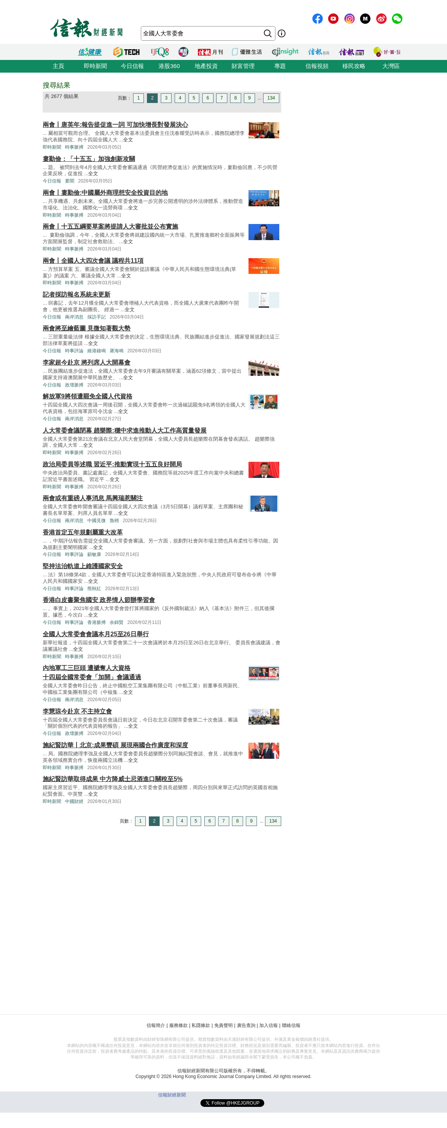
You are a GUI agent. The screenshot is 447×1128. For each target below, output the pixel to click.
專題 (280, 66)
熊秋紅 (94, 588)
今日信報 (132, 66)
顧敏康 (94, 554)
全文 (128, 140)
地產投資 (206, 66)
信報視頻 (317, 66)
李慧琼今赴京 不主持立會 (77, 711)
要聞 (69, 181)
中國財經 (74, 801)
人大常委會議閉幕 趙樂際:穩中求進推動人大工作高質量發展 (125, 430)
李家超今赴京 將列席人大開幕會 (86, 362)
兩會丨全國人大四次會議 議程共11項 (93, 260)
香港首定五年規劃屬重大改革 (83, 532)
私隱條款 (201, 1025)
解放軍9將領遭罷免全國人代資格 (87, 396)
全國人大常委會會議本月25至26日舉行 (96, 634)
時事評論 (74, 350)
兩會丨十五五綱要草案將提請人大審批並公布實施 (110, 226)
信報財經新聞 (172, 1095)
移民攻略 (353, 66)
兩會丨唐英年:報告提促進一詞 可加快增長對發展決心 (115, 124)
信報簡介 (156, 1025)
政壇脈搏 (74, 385)
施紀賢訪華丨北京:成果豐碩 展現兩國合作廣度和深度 (115, 745)
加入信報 (268, 1025)
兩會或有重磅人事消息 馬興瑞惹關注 (93, 498)
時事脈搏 (74, 147)
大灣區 (391, 66)
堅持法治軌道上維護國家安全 (83, 566)
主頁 (58, 66)
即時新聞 (95, 66)
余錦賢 (116, 622)
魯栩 (114, 520)
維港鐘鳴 (96, 350)
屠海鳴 (116, 350)
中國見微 (96, 520)
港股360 (169, 66)
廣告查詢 (246, 1025)
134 (271, 98)
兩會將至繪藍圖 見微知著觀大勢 (86, 328)
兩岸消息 (74, 317)
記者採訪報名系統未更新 (76, 294)
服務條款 (178, 1025)
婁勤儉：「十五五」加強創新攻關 (89, 159)
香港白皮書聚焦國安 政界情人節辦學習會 (99, 600)
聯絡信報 (291, 1025)
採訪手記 (96, 317)
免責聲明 (223, 1025)
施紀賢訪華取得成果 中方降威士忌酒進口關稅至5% (113, 779)
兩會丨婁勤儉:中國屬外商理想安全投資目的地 (105, 192)
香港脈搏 (96, 622)
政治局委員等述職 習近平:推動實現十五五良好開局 (112, 464)
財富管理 (243, 66)
